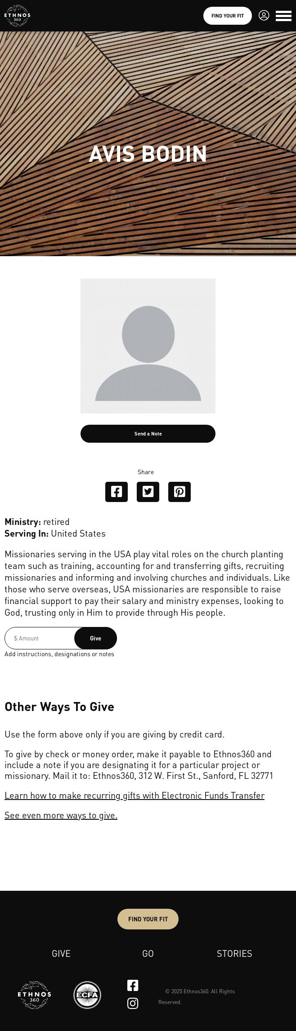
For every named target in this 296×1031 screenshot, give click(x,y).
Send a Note (148, 434)
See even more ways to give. (60, 815)
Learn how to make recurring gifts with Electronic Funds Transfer (134, 795)
